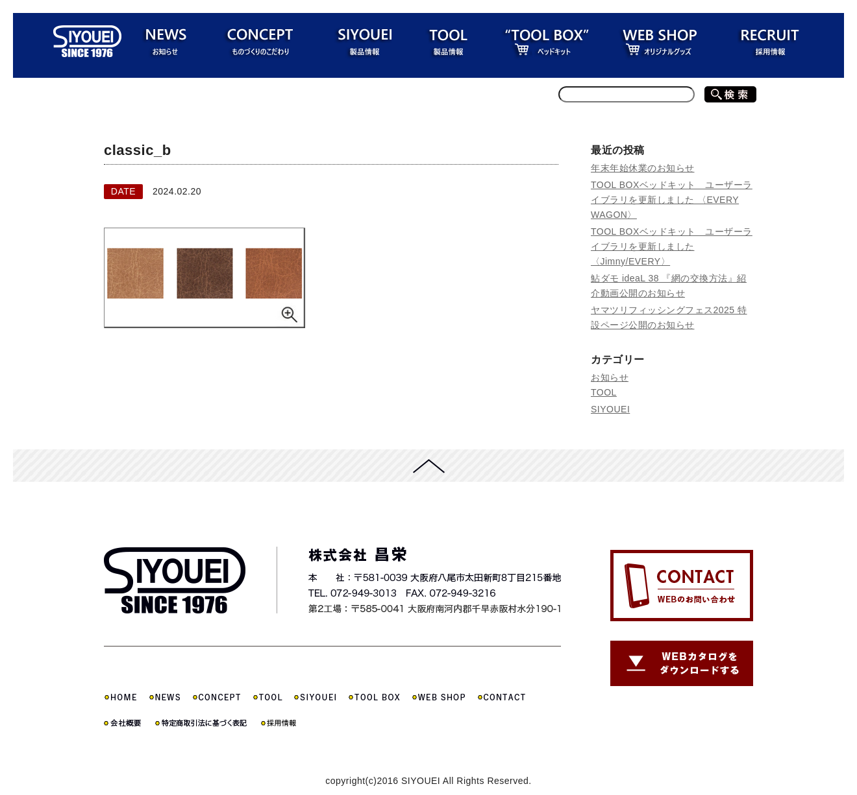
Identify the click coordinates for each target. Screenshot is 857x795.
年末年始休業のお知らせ (643, 168)
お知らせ (609, 377)
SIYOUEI (610, 409)
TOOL (604, 392)
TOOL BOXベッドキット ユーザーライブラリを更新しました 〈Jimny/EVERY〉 (671, 246)
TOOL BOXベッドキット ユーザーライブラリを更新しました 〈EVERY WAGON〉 (671, 200)
